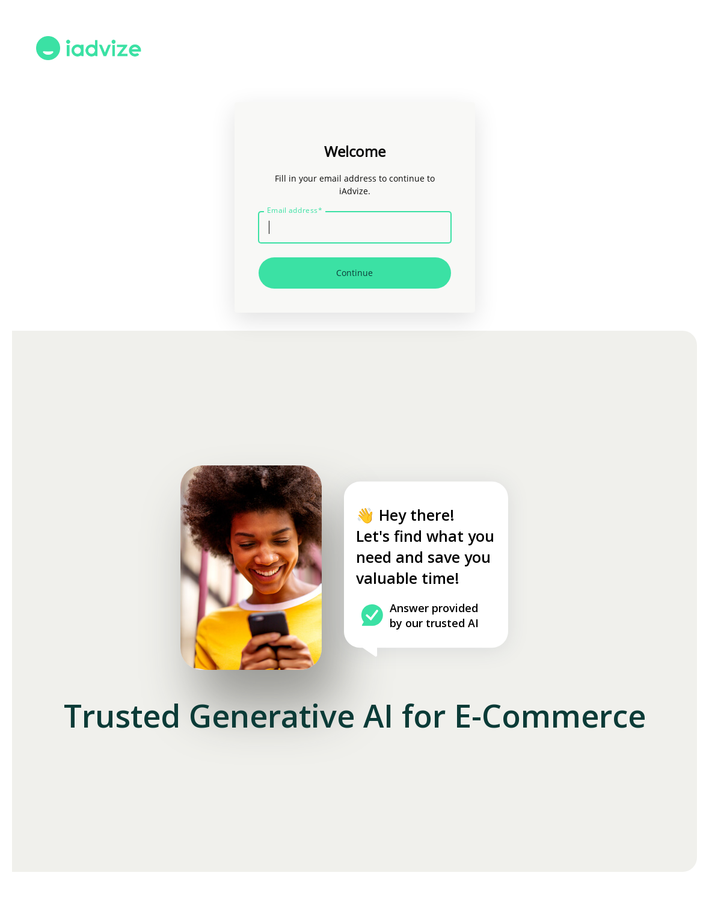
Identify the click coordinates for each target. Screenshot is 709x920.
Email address (294, 210)
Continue (354, 272)
